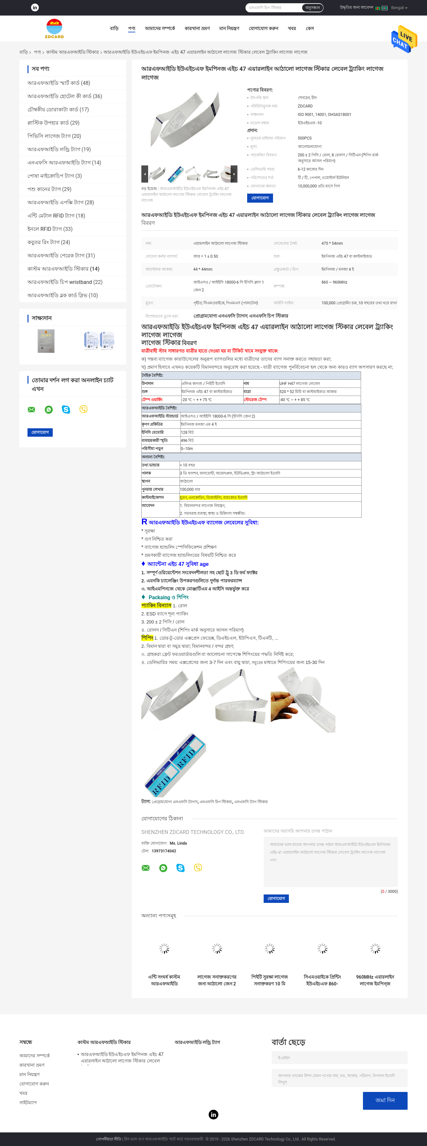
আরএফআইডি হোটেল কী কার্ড (59, 96)
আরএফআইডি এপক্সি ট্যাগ (55, 202)
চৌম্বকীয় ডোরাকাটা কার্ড (52, 110)
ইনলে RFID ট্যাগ (44, 229)
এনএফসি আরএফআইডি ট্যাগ (59, 163)
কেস (310, 28)
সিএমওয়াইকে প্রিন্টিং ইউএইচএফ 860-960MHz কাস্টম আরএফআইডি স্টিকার (322, 980)
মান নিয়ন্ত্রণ (229, 28)
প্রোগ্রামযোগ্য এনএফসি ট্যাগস (175, 802)
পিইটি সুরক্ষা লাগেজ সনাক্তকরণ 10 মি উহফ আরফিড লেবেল (269, 980)
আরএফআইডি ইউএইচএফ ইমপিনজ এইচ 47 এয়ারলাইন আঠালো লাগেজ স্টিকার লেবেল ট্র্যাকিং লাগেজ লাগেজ (186, 194)
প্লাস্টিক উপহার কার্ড (48, 123)
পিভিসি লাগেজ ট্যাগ (49, 136)
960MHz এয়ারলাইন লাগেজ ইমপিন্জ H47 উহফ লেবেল (375, 980)
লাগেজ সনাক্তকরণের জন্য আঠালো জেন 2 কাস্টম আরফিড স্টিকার (216, 980)
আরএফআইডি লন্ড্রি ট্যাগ (53, 149)
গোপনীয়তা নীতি (108, 1139)
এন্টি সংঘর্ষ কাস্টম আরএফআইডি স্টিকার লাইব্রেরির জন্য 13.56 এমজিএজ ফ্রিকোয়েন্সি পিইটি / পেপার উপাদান (164, 980)
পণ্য (131, 28)
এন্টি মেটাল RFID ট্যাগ (50, 216)
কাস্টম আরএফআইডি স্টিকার (72, 52)
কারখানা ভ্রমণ (197, 28)
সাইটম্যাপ (28, 1102)
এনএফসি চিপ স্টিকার (216, 802)
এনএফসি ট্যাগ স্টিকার (251, 802)
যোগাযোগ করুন (263, 28)
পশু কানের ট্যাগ (44, 189)
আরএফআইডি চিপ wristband (59, 282)
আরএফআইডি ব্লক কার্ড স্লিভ (57, 295)
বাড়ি (114, 28)
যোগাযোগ (260, 198)
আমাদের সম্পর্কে (160, 28)
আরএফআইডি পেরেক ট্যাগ (55, 256)
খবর (292, 28)
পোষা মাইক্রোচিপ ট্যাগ (50, 176)
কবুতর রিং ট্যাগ (43, 242)
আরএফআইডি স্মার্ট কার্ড (53, 83)
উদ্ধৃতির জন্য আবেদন (356, 7)
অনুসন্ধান (312, 8)
